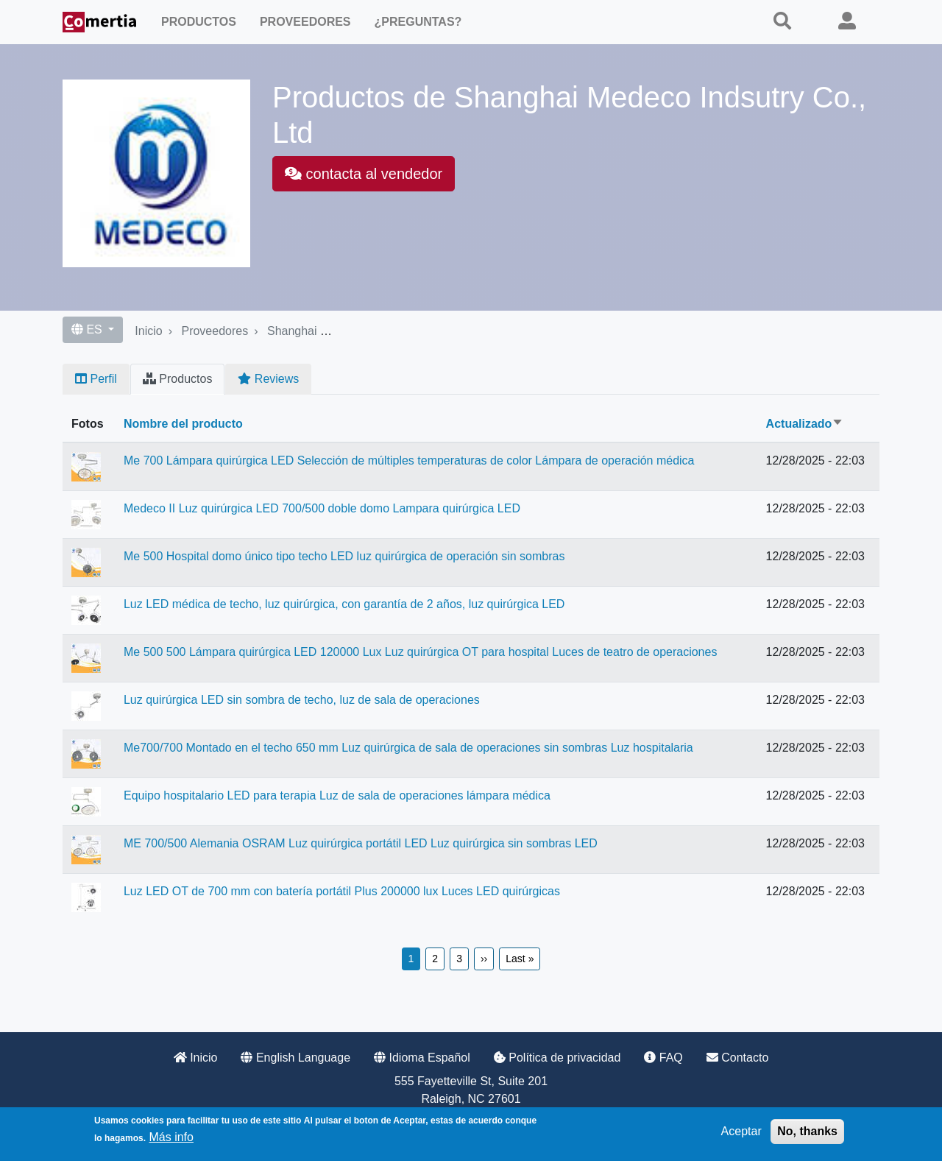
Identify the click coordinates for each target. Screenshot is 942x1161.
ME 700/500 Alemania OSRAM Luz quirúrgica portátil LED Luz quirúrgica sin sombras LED (361, 843)
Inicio (148, 331)
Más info (171, 1137)
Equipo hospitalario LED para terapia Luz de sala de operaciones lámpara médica (337, 795)
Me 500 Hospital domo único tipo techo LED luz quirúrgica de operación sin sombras (344, 556)
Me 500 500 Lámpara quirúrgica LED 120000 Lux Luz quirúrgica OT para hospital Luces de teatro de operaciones (420, 652)
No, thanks (807, 1131)
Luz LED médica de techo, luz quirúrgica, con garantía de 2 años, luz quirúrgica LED (344, 604)
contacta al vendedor (363, 174)
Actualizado (805, 423)
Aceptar (741, 1131)
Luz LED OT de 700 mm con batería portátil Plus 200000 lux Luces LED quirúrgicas (342, 891)
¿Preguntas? (418, 21)
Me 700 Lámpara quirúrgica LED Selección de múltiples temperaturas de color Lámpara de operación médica (409, 460)
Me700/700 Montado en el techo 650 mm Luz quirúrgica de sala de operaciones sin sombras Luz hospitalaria (408, 747)
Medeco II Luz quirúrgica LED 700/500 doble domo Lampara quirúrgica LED (322, 508)
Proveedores (305, 21)
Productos (198, 21)
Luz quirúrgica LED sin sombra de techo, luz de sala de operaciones (302, 700)
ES (88, 329)
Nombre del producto (183, 423)
